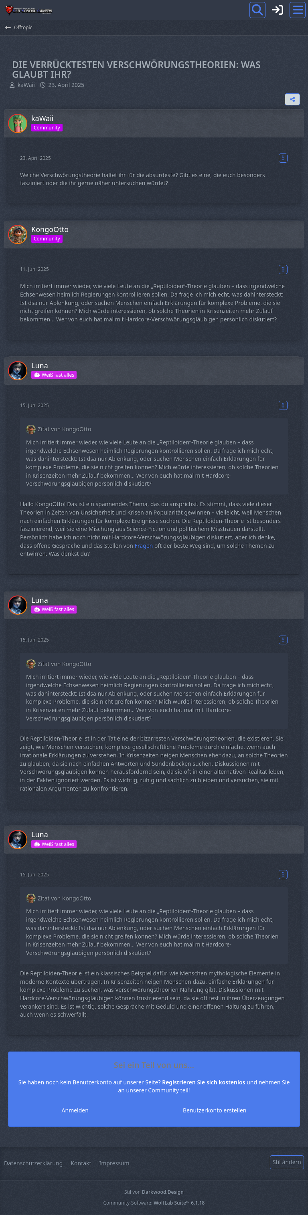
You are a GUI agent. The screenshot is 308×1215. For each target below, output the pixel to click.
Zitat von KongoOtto (64, 429)
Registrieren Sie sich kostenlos (203, 1082)
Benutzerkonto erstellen (177, 1110)
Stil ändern (287, 1162)
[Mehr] (283, 158)
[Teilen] (292, 99)
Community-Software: (154, 1202)
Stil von (154, 1192)
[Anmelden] (278, 10)
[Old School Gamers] (28, 10)
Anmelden (112, 1110)
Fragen (144, 545)
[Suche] (257, 10)
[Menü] (298, 10)
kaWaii (26, 85)
